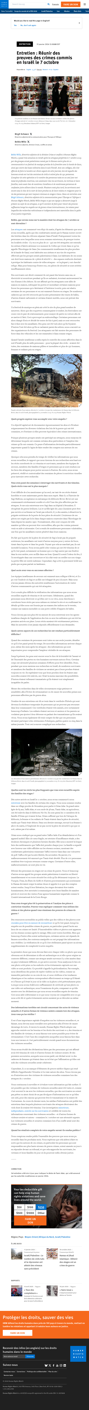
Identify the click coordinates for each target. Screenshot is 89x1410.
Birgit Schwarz (22, 133)
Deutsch (45, 70)
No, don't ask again (28, 25)
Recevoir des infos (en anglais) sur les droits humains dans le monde (30, 1350)
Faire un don (71, 4)
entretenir (15, 803)
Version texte (8, 1375)
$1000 (30, 1213)
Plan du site (52, 1371)
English (29, 70)
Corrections (21, 1371)
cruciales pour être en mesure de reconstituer (31, 923)
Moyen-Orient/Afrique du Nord (39, 1236)
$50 (19, 1207)
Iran (59, 11)
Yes (15, 25)
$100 (30, 1207)
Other (41, 1213)
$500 (19, 1213)
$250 (41, 1207)
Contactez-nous (9, 1371)
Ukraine (68, 11)
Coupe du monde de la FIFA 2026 (27, 11)
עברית (50, 70)
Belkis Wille (20, 141)
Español (55, 70)
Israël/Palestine (48, 11)
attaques (19, 229)
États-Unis (79, 11)
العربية (34, 70)
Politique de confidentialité (36, 1371)
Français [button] (55, 4)
